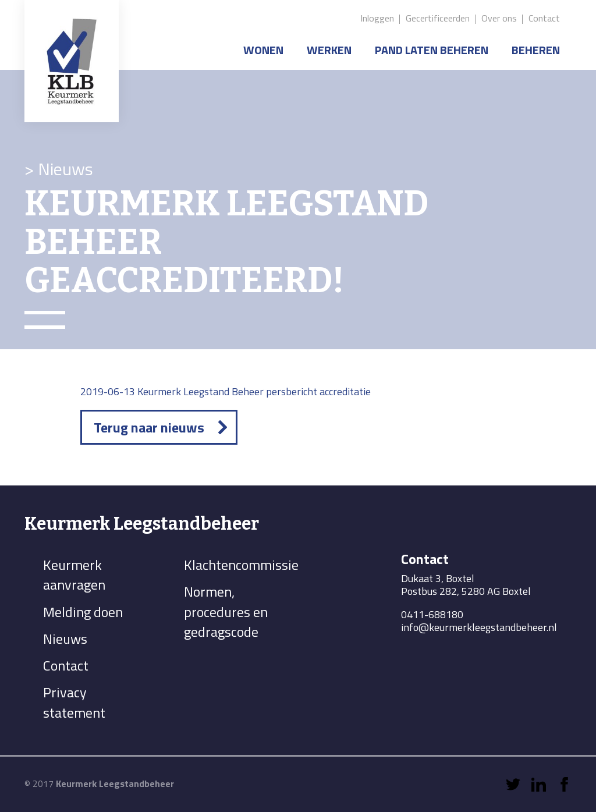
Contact (544, 18)
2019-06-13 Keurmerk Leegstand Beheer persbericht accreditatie (225, 391)
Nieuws (65, 638)
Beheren (536, 50)
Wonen (263, 50)
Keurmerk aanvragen (74, 574)
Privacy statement (74, 702)
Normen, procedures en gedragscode (226, 611)
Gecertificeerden (438, 18)
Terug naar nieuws (149, 427)
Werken (329, 50)
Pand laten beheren (431, 50)
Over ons (499, 18)
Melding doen (83, 611)
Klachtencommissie (241, 564)
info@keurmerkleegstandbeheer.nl (479, 627)
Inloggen (377, 18)
